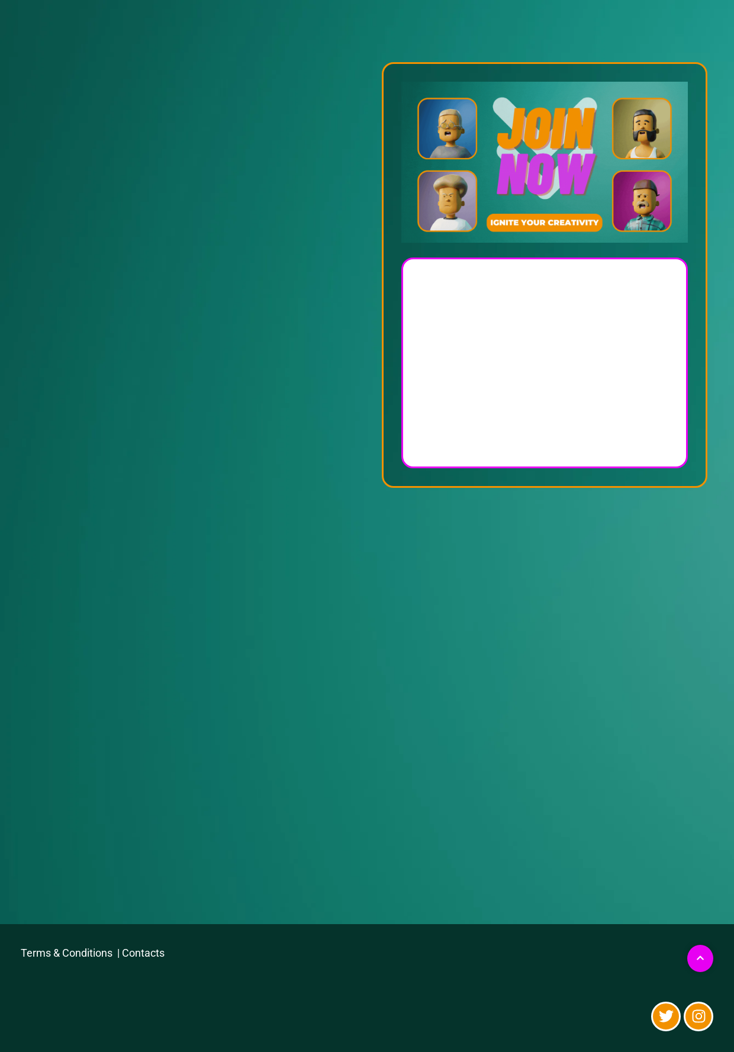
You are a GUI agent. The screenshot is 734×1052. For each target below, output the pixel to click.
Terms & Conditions (68, 953)
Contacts (143, 953)
